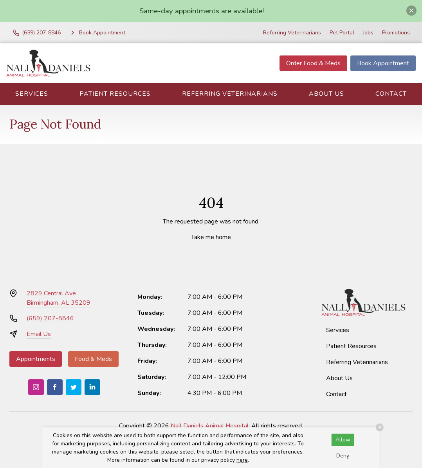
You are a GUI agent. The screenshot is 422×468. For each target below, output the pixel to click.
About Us (326, 93)
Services (31, 93)
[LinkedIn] (92, 387)
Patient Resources (115, 93)
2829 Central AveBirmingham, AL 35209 (58, 298)
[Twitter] (73, 387)
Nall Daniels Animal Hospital (210, 426)
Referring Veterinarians (292, 32)
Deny (342, 455)
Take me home (211, 237)
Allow (342, 439)
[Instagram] (36, 387)
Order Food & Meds (313, 63)
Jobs (368, 32)
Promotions (396, 32)
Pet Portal (342, 32)
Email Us (39, 334)
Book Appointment (383, 63)
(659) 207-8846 (50, 318)
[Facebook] (55, 387)
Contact (391, 93)
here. (242, 460)
